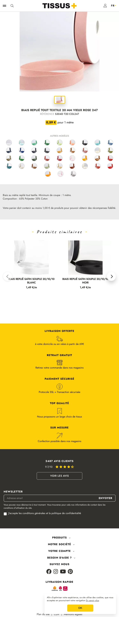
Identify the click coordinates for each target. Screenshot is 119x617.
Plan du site (43, 614)
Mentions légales (73, 614)
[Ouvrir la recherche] (12, 6)
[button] (7, 276)
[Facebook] (49, 572)
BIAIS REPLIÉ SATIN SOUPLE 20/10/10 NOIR (85, 281)
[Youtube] (63, 572)
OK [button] (80, 608)
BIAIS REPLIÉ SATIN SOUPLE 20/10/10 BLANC (31, 281)
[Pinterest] (70, 572)
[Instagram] (55, 572)
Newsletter (13, 492)
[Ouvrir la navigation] (4, 6)
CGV (56, 614)
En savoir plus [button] (92, 600)
